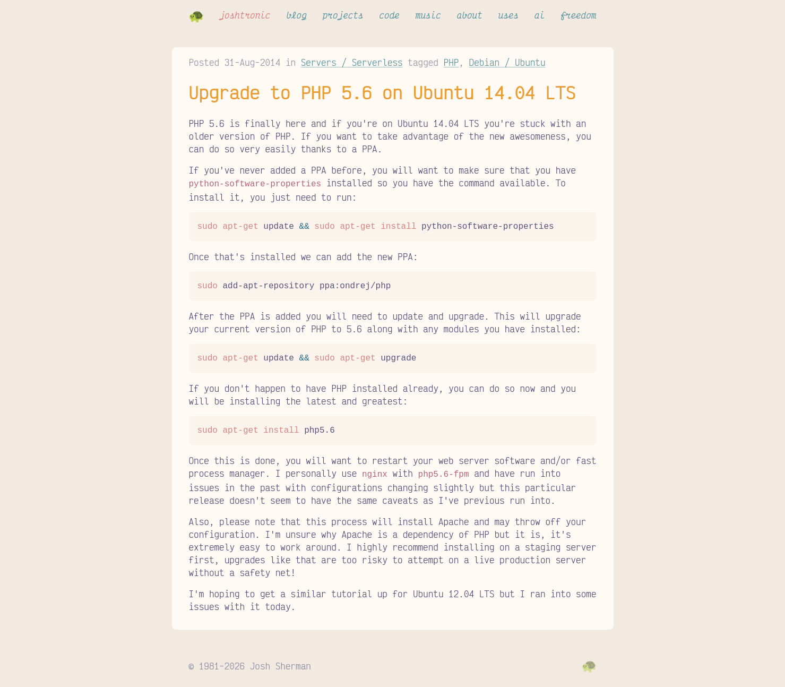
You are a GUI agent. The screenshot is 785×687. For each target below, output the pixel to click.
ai (539, 15)
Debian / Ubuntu (507, 62)
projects (343, 15)
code (389, 15)
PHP (451, 62)
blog (296, 15)
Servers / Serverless (352, 62)
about (469, 15)
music (428, 15)
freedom (578, 15)
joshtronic (244, 15)
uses (508, 15)
